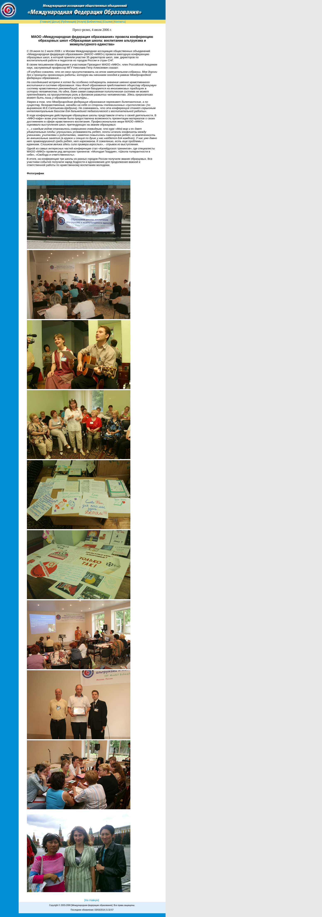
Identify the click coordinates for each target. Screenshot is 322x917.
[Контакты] (119, 21)
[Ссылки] (107, 21)
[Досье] (56, 21)
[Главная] (45, 21)
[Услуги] (81, 21)
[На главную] (91, 900)
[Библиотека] (94, 21)
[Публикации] (68, 21)
